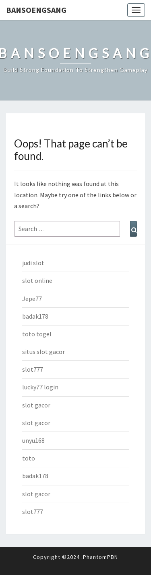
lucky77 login (40, 387)
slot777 (32, 369)
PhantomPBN (100, 557)
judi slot (33, 263)
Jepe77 (32, 299)
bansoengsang (36, 10)
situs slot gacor (43, 352)
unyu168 (33, 440)
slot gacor (36, 405)
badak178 (35, 316)
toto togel (37, 334)
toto (28, 458)
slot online (37, 280)
